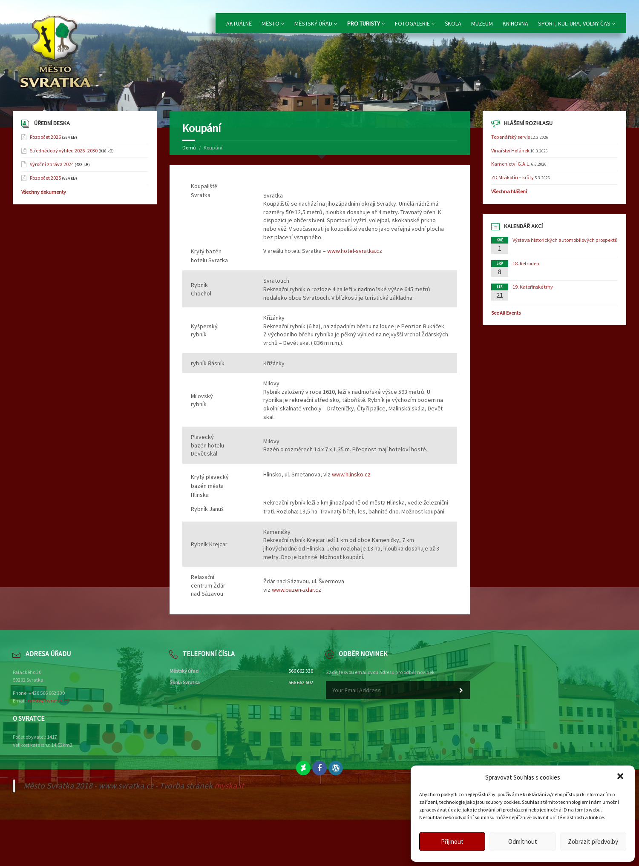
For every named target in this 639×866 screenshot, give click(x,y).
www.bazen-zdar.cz (296, 590)
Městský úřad (313, 23)
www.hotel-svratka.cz (354, 251)
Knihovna (515, 23)
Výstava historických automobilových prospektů (565, 240)
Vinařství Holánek (510, 150)
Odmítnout (522, 841)
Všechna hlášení (509, 191)
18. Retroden (525, 263)
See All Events (506, 313)
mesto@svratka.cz (48, 700)
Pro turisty (363, 23)
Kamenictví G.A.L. (510, 164)
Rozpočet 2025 (45, 178)
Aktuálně (239, 23)
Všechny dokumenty (43, 192)
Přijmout (452, 841)
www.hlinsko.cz (351, 474)
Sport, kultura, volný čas (574, 23)
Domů (189, 147)
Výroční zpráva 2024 (52, 164)
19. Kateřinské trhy (532, 287)
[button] (621, 777)
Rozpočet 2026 (45, 137)
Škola (453, 23)
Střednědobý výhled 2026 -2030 (64, 150)
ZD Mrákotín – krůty (512, 177)
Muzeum (482, 23)
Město (270, 23)
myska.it (229, 785)
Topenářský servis (510, 137)
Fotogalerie (412, 23)
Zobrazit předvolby (593, 841)
